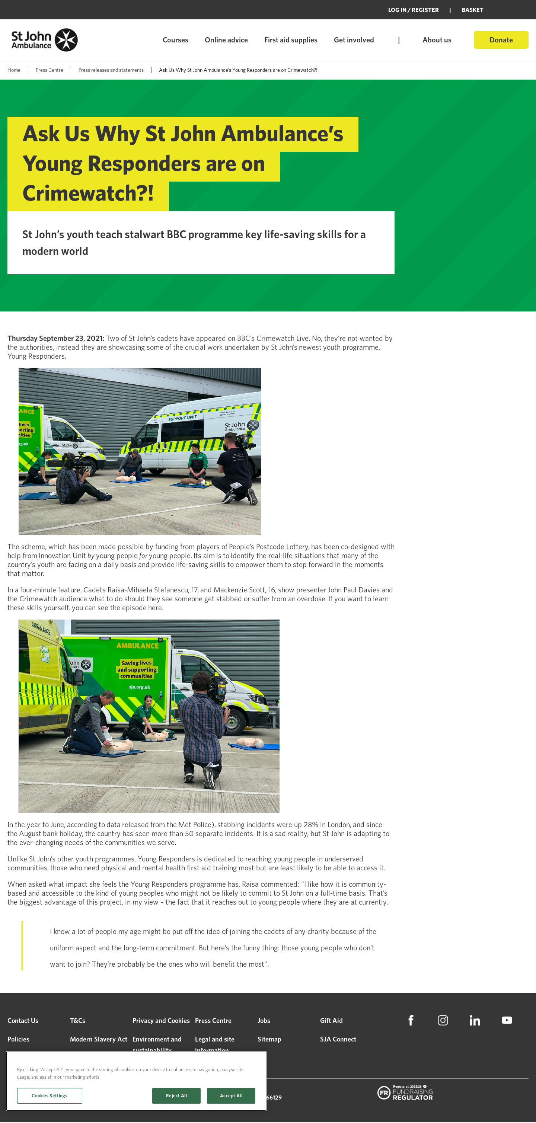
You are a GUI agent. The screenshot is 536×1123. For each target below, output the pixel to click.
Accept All (231, 1095)
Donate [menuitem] (501, 39)
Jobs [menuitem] (264, 1022)
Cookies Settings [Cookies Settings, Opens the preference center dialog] (49, 1095)
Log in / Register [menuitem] (413, 9)
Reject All (176, 1095)
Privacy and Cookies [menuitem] (161, 1022)
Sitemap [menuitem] (269, 1040)
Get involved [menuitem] (354, 39)
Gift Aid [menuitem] (331, 1022)
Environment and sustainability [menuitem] (157, 1045)
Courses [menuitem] (175, 39)
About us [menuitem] (437, 39)
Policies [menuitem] (18, 1040)
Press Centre (49, 70)
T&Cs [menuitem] (77, 1022)
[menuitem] (411, 1021)
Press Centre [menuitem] (213, 1022)
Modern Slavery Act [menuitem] (98, 1040)
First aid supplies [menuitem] (291, 39)
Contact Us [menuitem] (22, 1022)
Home (13, 70)
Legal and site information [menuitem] (214, 1045)
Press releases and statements (111, 70)
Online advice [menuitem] (226, 39)
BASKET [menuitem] (473, 9)
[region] (136, 1081)
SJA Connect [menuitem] (338, 1040)
